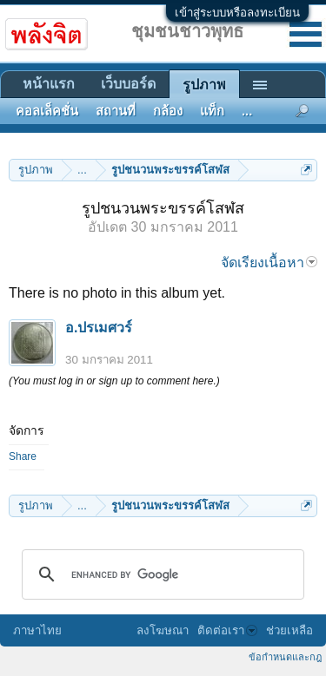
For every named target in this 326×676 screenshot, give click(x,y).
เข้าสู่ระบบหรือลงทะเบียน (237, 12)
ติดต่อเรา (227, 630)
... (247, 111)
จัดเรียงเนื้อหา (269, 262)
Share (23, 456)
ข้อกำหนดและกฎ (285, 657)
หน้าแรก (49, 83)
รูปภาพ (204, 84)
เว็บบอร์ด (128, 83)
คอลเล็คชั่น (47, 111)
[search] (160, 574)
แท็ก (212, 111)
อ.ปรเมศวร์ (98, 327)
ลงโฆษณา (162, 630)
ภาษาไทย (37, 630)
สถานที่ (116, 111)
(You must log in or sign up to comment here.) (114, 381)
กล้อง (168, 111)
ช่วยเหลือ (289, 630)
